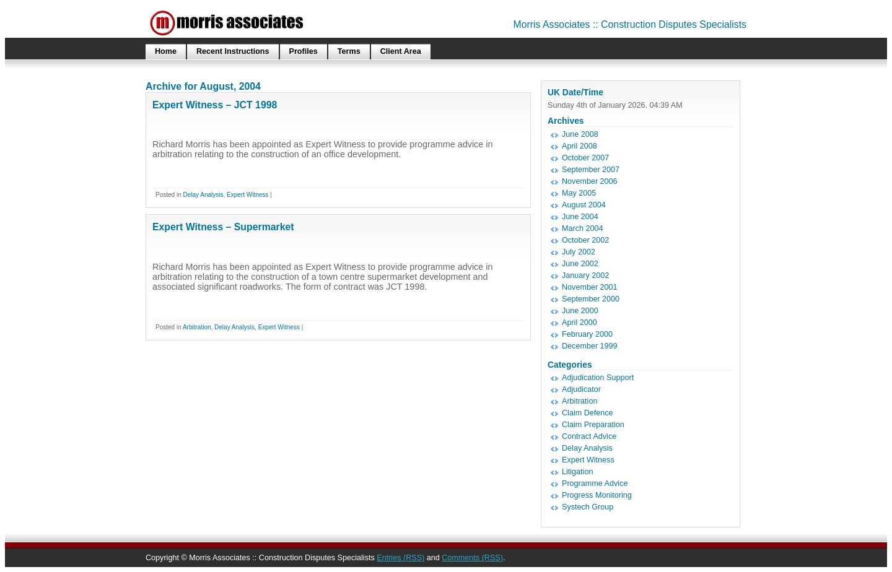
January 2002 (585, 275)
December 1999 (590, 346)
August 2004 (584, 205)
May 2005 (579, 193)
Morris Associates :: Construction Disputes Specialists (630, 24)
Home (166, 51)
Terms (349, 51)
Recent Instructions (232, 51)
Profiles (303, 51)
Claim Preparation (593, 424)
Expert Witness (247, 194)
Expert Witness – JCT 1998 (214, 105)
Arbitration (197, 327)
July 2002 (578, 252)
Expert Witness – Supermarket (223, 227)
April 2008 (579, 146)
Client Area (400, 51)
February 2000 (587, 334)
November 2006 (590, 181)
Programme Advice (594, 483)
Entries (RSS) (400, 557)
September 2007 (590, 169)
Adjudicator (581, 389)
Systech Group (587, 507)
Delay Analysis (203, 194)
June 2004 (580, 216)
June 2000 (580, 310)
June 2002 (580, 263)
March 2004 (582, 228)
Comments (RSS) (472, 557)
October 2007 (585, 158)
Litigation (577, 471)
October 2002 (585, 240)
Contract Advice (589, 436)
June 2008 (580, 134)
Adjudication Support (598, 377)
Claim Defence (587, 413)
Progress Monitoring (597, 495)
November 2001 (590, 287)
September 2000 (590, 299)
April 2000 (579, 322)
